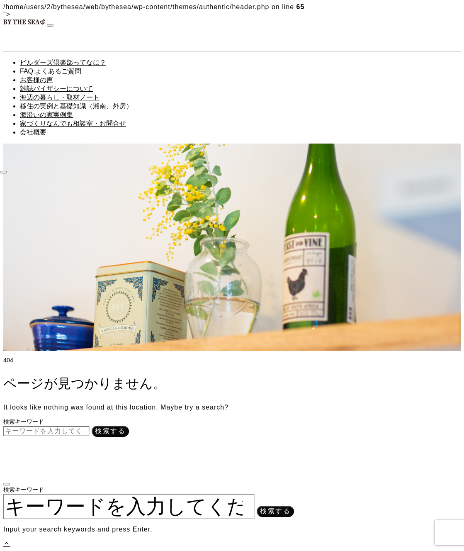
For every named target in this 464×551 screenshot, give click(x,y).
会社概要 (33, 132)
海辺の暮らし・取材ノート (60, 97)
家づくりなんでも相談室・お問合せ (73, 123)
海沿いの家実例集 (46, 114)
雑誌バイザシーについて (56, 88)
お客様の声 (36, 79)
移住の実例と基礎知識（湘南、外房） (76, 106)
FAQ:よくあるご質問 (50, 71)
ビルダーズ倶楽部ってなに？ (63, 62)
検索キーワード (23, 421)
